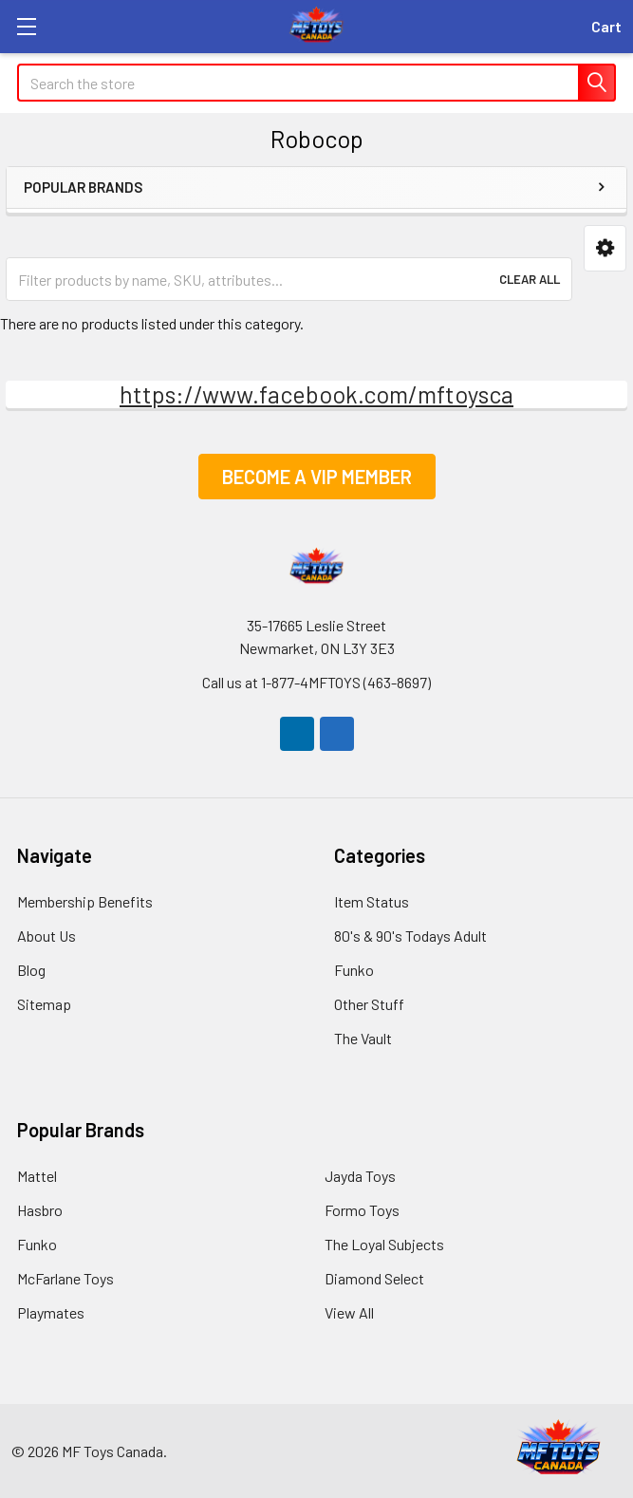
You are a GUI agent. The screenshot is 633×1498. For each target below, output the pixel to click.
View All (349, 1312)
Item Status (371, 901)
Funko (354, 970)
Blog (31, 970)
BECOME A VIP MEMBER (317, 476)
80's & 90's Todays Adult (410, 936)
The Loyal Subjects (384, 1244)
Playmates (50, 1312)
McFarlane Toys (65, 1278)
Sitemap (44, 1004)
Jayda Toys (360, 1176)
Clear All (529, 279)
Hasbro (40, 1210)
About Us (46, 936)
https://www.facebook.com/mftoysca (316, 394)
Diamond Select (374, 1278)
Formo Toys (362, 1210)
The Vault (363, 1038)
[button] (605, 248)
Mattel (37, 1176)
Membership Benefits (85, 901)
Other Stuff (369, 1004)
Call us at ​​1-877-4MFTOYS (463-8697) (316, 682)
